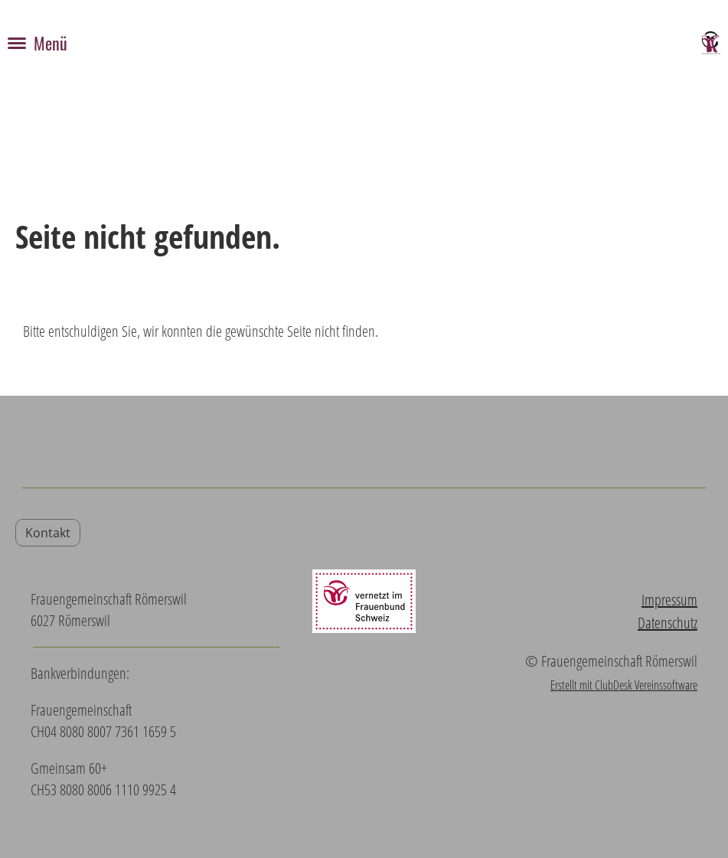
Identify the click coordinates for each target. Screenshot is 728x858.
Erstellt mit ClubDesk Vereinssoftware (623, 685)
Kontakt (47, 532)
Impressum (669, 599)
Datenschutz (667, 622)
